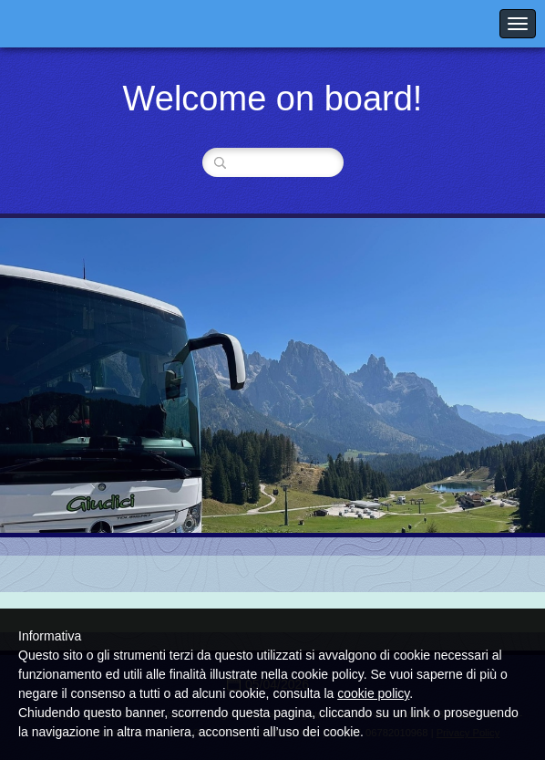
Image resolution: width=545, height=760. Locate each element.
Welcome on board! (273, 98)
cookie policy (373, 693)
